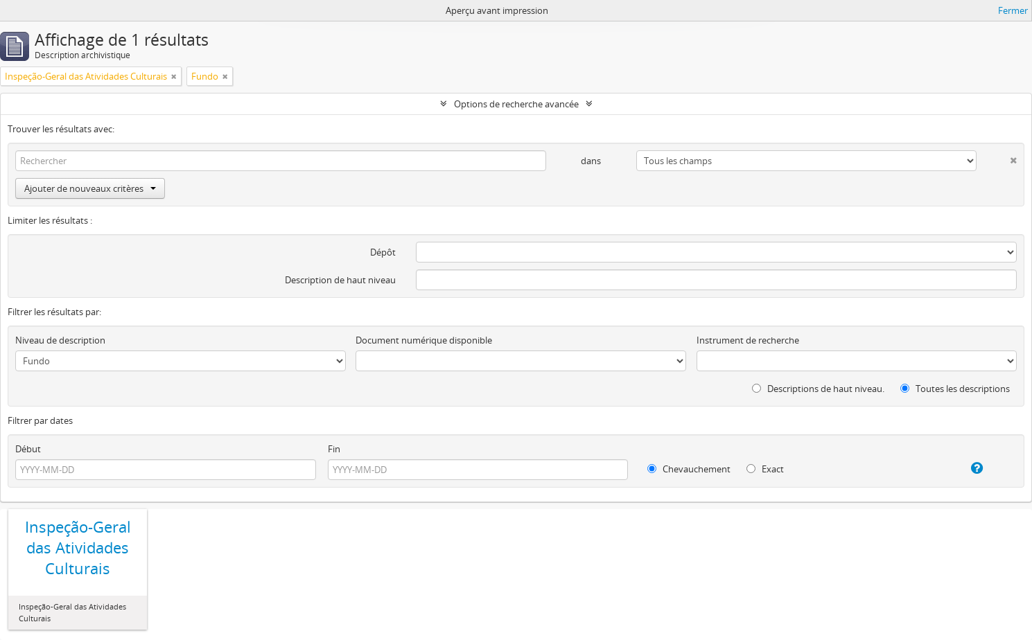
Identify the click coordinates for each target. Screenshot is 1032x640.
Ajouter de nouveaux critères (90, 188)
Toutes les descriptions (955, 388)
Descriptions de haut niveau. (818, 388)
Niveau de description (60, 340)
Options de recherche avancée (516, 104)
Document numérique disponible (424, 340)
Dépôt (383, 252)
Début (28, 449)
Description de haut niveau (340, 280)
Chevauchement (689, 469)
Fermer (1013, 10)
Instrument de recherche (748, 340)
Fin (334, 449)
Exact (765, 469)
